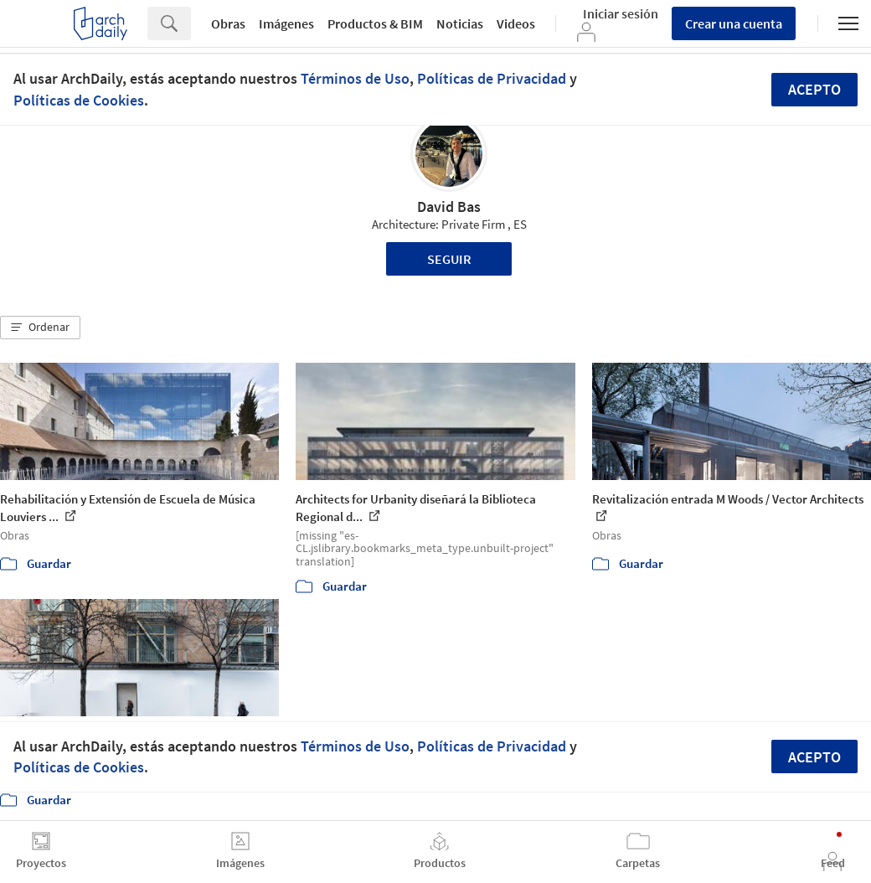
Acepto (814, 89)
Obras (228, 23)
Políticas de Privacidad (491, 78)
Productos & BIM (375, 23)
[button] (40, 327)
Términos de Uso (355, 78)
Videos (516, 23)
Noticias (459, 23)
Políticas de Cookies (78, 100)
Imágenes (286, 23)
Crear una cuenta (733, 23)
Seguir (449, 258)
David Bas (449, 206)
